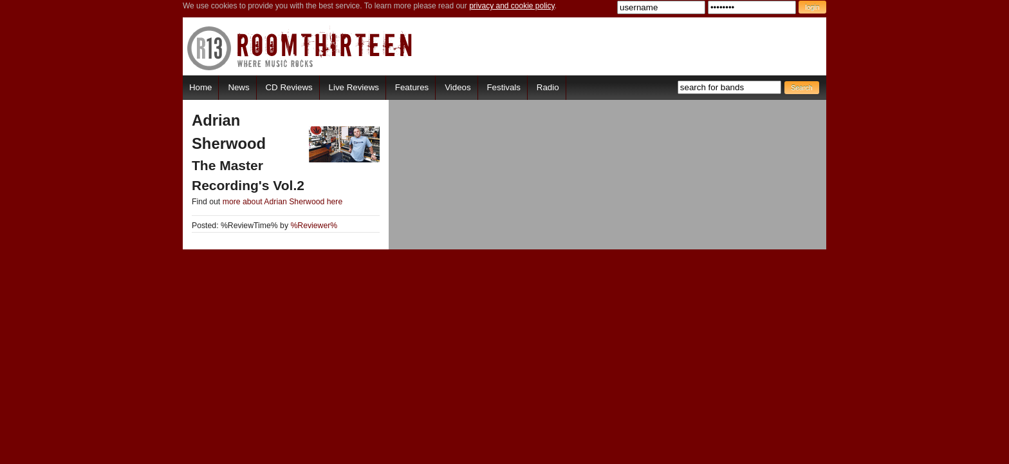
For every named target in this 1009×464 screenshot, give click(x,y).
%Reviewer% (313, 225)
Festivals (503, 87)
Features (412, 87)
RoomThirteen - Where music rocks (300, 48)
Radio (548, 87)
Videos (457, 87)
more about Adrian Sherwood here (283, 201)
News (238, 87)
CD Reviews (289, 87)
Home (200, 87)
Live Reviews (354, 87)
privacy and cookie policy (512, 5)
